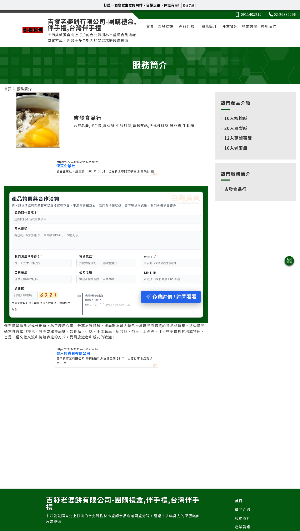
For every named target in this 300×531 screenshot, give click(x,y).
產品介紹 (186, 26)
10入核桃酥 (236, 118)
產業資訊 (230, 26)
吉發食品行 (235, 189)
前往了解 (188, 5)
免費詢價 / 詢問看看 (171, 299)
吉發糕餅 (165, 26)
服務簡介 (209, 26)
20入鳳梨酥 (236, 128)
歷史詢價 (249, 26)
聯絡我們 (268, 26)
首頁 (150, 26)
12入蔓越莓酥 (238, 138)
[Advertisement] (106, 401)
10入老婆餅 (236, 148)
